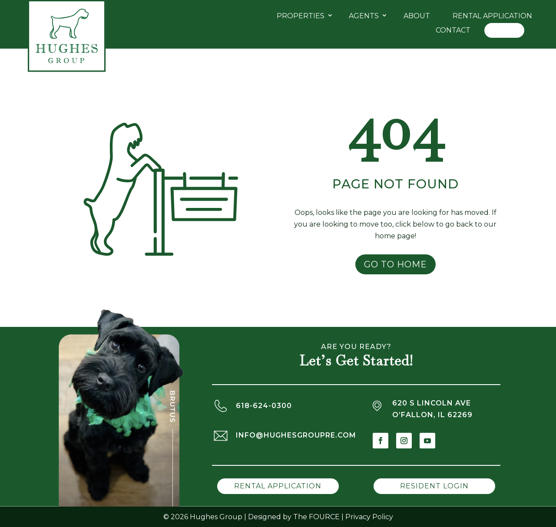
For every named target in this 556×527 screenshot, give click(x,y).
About (417, 16)
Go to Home (395, 264)
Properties (300, 16)
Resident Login (434, 486)
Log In (504, 30)
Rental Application (492, 16)
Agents (364, 16)
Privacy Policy (369, 517)
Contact (453, 30)
